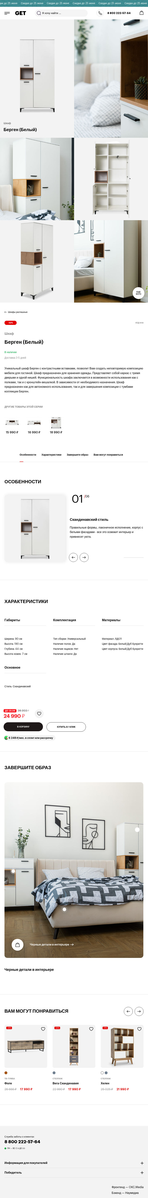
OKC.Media (136, 1187)
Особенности (28, 457)
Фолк (8, 1083)
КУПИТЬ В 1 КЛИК (66, 727)
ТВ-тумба (9, 1079)
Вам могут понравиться (108, 457)
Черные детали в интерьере (49, 944)
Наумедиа (132, 1193)
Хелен (105, 1083)
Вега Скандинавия (66, 1083)
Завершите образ (77, 457)
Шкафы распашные (18, 312)
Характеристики (51, 457)
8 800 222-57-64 (119, 13)
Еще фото (138, 293)
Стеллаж (57, 1079)
